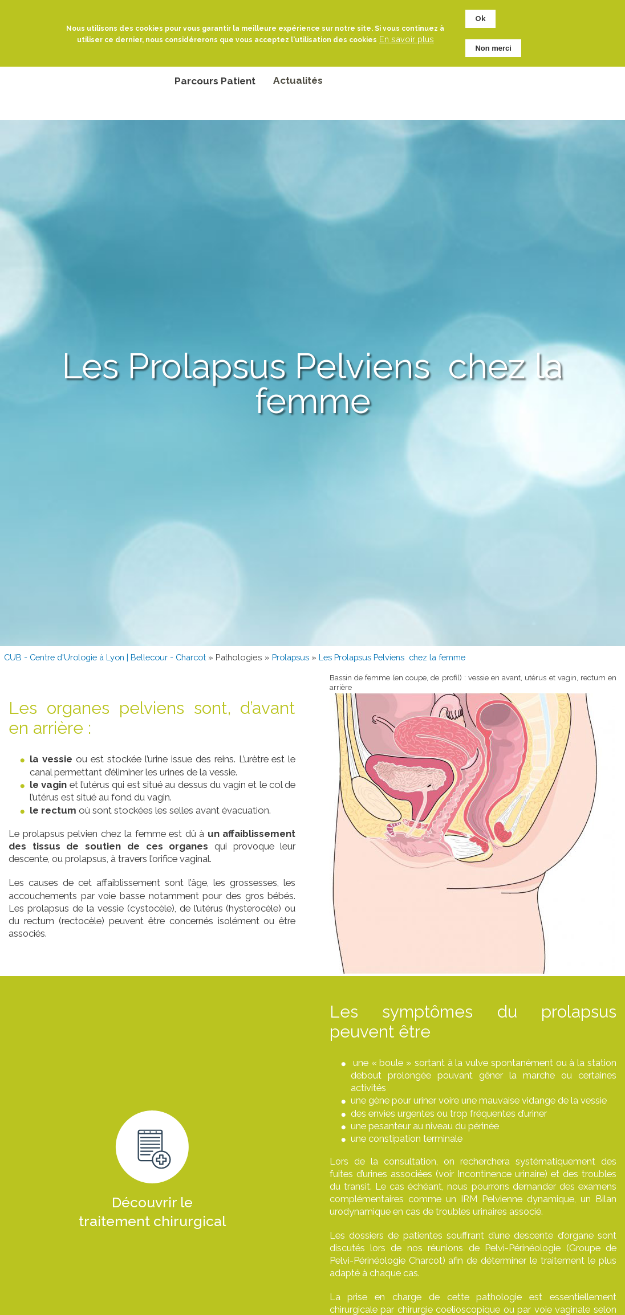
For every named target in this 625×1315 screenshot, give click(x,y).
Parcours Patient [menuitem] (214, 81)
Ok (480, 17)
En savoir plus (406, 37)
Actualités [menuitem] (298, 80)
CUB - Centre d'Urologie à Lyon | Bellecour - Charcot (105, 657)
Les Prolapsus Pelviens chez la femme (392, 657)
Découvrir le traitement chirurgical (152, 1212)
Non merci (493, 46)
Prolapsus (290, 657)
